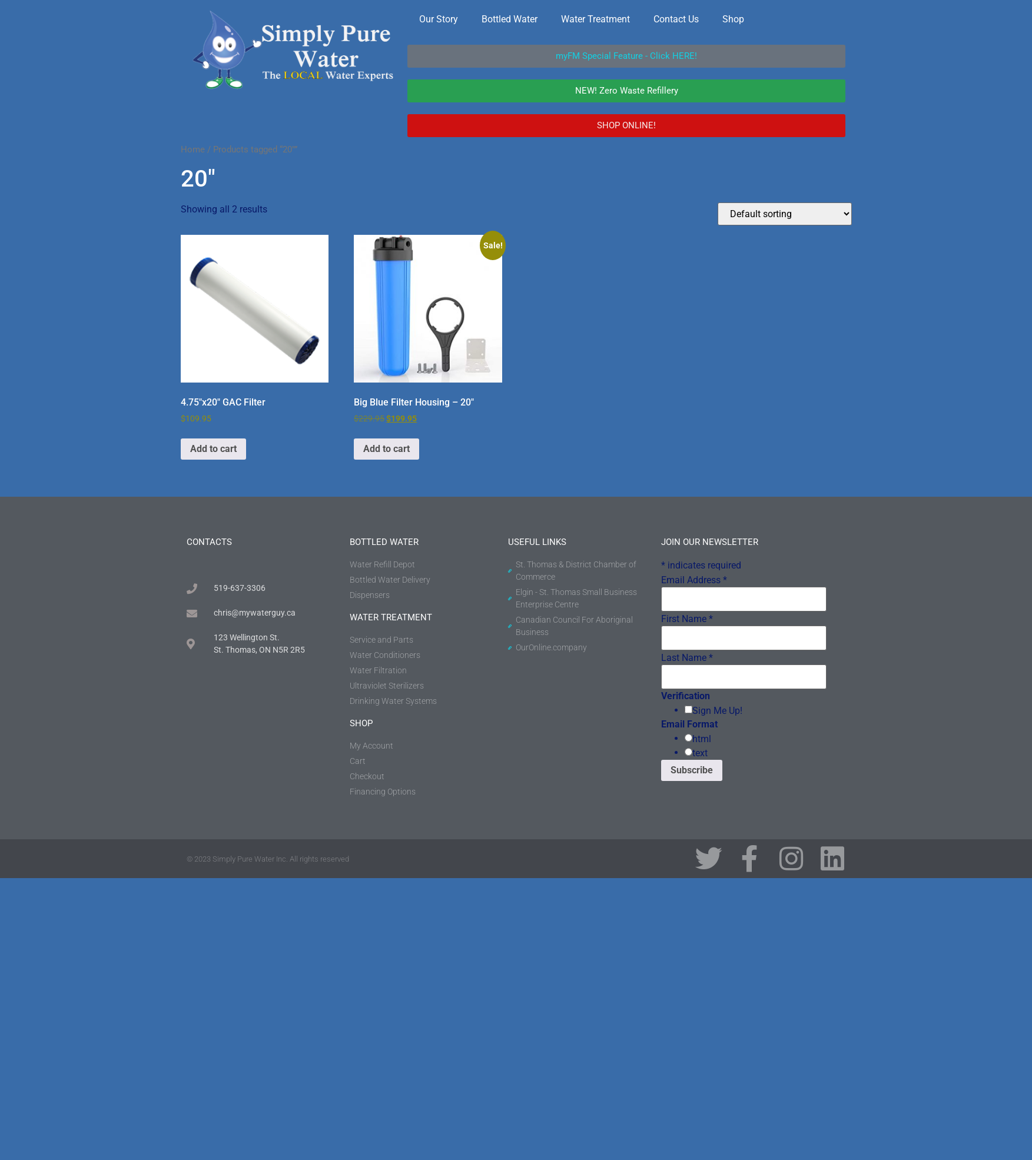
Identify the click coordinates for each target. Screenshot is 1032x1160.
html (701, 739)
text (700, 753)
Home (193, 149)
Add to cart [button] (213, 448)
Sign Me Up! (717, 711)
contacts (209, 542)
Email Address (694, 580)
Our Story (438, 19)
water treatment (391, 617)
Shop (733, 19)
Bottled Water (509, 19)
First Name (687, 619)
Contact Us (676, 19)
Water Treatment (595, 19)
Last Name (687, 658)
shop (361, 723)
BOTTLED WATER (384, 542)
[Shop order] (785, 213)
